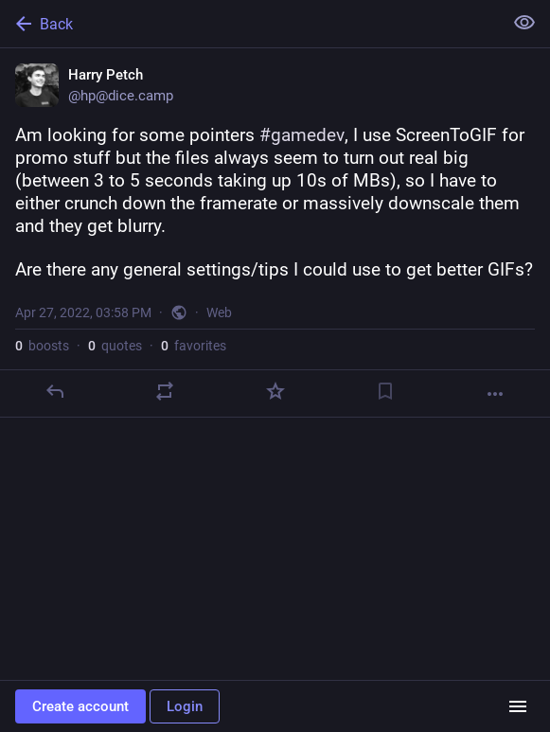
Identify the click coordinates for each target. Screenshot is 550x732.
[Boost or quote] (164, 391)
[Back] (249, 23)
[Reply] (55, 391)
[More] (495, 394)
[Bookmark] (385, 391)
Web (219, 312)
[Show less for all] (524, 22)
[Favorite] (275, 391)
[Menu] (518, 706)
